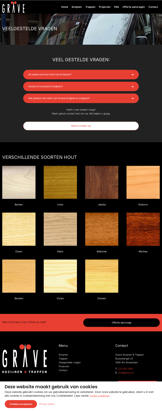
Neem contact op (81, 125)
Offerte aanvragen (133, 6)
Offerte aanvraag (121, 322)
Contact (153, 6)
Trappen (90, 6)
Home (64, 6)
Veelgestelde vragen (70, 362)
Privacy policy (47, 403)
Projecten (104, 6)
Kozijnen (77, 6)
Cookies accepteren (21, 404)
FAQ (116, 6)
